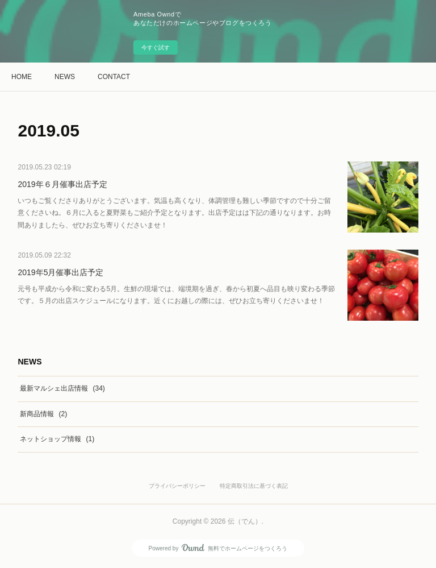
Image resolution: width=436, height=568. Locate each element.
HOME (21, 77)
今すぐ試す (155, 47)
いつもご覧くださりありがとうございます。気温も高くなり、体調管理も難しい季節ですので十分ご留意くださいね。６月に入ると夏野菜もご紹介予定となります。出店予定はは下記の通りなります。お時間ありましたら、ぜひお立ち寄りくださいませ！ (174, 213)
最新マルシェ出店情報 (62, 388)
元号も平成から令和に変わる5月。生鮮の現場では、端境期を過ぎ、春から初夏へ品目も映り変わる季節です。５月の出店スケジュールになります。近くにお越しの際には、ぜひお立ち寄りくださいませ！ (176, 295)
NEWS (64, 77)
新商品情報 (43, 414)
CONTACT (114, 77)
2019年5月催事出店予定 (60, 272)
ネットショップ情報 (57, 439)
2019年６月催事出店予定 (62, 184)
